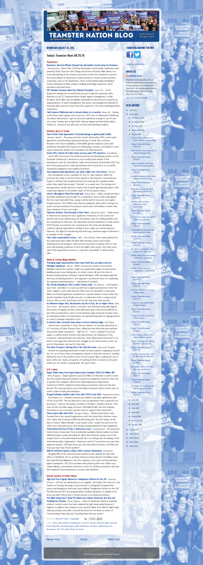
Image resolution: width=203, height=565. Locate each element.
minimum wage (103, 523)
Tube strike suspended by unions (61, 238)
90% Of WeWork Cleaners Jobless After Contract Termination (74, 451)
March (134, 417)
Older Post (113, 539)
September (136, 130)
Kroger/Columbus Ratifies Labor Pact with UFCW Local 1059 (74, 395)
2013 (131, 434)
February (136, 421)
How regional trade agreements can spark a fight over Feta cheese (77, 172)
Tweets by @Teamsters (135, 64)
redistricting (103, 526)
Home (83, 539)
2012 (131, 438)
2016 (131, 110)
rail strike (93, 526)
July (133, 400)
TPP (58, 529)
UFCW (71, 529)
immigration (75, 523)
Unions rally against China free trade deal (65, 194)
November (136, 122)
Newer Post (53, 539)
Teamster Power (135, 76)
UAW (67, 529)
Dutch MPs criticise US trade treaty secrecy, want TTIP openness (76, 153)
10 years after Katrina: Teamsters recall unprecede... (140, 204)
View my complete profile (136, 98)
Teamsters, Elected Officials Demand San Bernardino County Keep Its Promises (82, 65)
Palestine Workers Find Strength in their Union (68, 213)
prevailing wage (66, 526)
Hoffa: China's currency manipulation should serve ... (143, 270)
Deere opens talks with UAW (60, 413)
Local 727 (85, 523)
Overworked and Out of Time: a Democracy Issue (69, 429)
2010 (131, 446)
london (93, 523)
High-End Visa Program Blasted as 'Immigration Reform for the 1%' (77, 479)
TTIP (62, 529)
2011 (131, 442)
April (134, 412)
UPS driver (79, 529)
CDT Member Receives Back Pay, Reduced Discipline (70, 90)
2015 (131, 114)
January (135, 425)
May (134, 408)
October (135, 126)
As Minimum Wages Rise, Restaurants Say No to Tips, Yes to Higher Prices (80, 304)
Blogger (116, 554)
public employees (81, 526)
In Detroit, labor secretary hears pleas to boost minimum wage (75, 322)
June (134, 404)
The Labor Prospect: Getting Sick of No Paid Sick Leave (72, 347)
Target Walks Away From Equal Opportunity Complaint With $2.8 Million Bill (80, 373)
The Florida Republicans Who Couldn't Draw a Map (69, 285)
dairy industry (63, 523)
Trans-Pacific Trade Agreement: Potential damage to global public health (79, 134)
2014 (131, 430)
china (55, 523)
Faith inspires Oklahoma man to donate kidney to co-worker (74, 112)
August (135, 134)
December (136, 118)
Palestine (55, 526)
